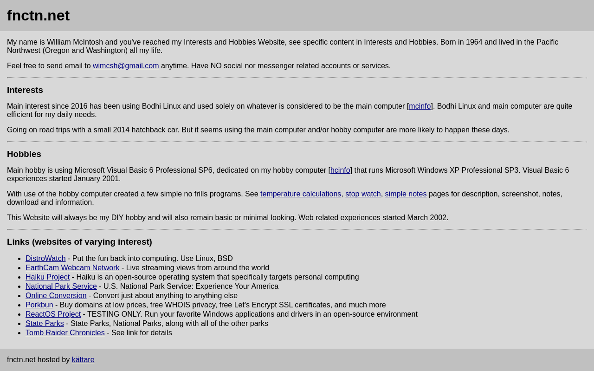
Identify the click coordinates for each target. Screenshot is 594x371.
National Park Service (61, 286)
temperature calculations (300, 194)
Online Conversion (56, 295)
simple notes (406, 194)
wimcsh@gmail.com (126, 66)
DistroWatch (46, 258)
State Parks (45, 323)
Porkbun (39, 305)
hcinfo (340, 170)
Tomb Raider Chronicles (65, 333)
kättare (83, 360)
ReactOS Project (53, 314)
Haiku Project (48, 277)
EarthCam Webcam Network (72, 268)
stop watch (363, 194)
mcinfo (420, 106)
